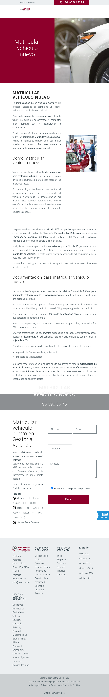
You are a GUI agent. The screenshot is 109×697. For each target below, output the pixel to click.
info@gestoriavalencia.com (26, 582)
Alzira (22, 638)
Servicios (61, 563)
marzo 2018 (84, 558)
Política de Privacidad (50, 685)
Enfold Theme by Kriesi (54, 693)
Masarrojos (18, 635)
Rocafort (16, 631)
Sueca (15, 657)
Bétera (15, 642)
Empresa (61, 559)
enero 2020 (84, 554)
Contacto (61, 574)
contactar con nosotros (53, 367)
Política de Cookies (71, 685)
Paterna (16, 627)
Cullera (25, 653)
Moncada (17, 623)
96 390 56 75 (19, 578)
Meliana (16, 653)
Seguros (39, 593)
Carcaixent (17, 650)
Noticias (61, 570)
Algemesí (24, 657)
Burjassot (17, 646)
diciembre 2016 (86, 568)
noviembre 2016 (86, 573)
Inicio (59, 555)
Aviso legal (34, 685)
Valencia (16, 616)
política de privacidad (81, 488)
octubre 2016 (85, 578)
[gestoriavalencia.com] (25, 11)
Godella (16, 620)
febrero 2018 (85, 563)
